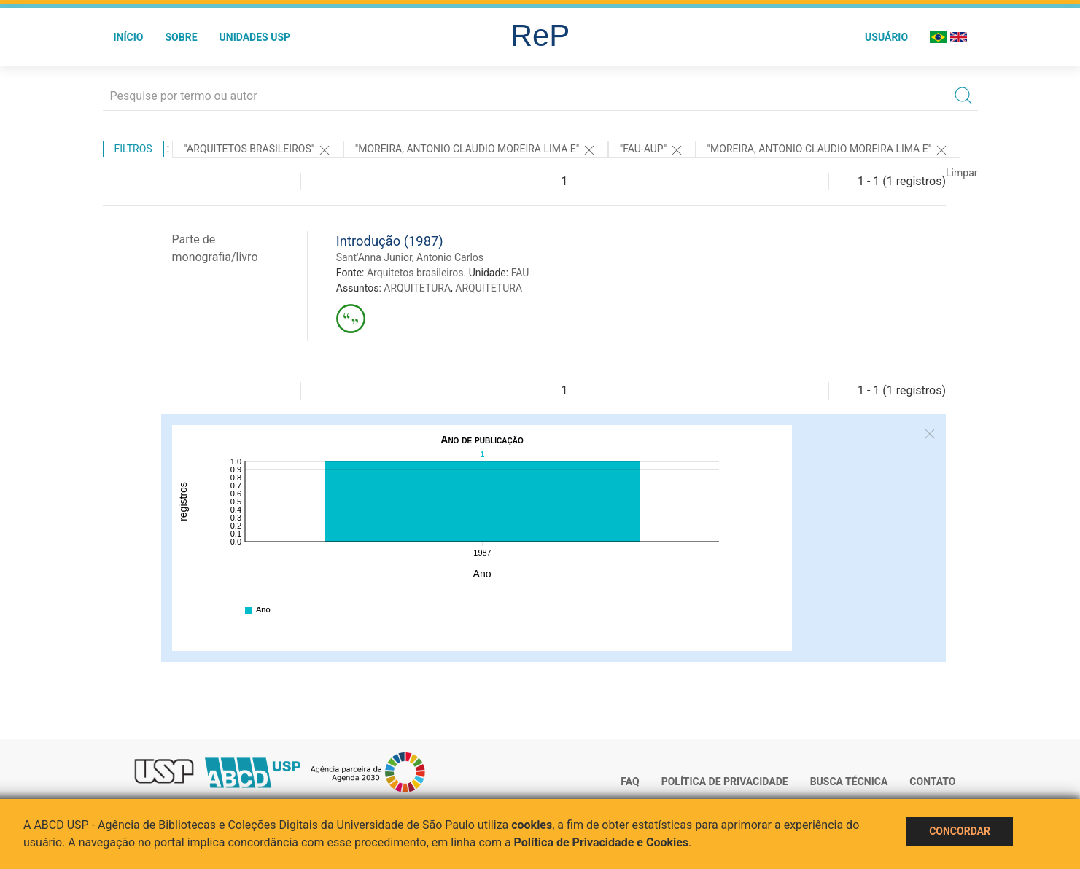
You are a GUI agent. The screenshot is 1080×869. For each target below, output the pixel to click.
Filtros (133, 149)
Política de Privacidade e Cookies (601, 842)
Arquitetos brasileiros (415, 272)
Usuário (886, 37)
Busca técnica (849, 781)
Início (129, 37)
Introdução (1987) (389, 241)
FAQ (630, 781)
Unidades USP (255, 37)
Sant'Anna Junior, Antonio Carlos (409, 257)
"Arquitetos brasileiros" (257, 150)
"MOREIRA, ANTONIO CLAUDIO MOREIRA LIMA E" (476, 150)
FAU (520, 272)
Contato (932, 781)
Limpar (961, 173)
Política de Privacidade (724, 781)
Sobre (181, 37)
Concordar (959, 831)
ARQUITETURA (417, 288)
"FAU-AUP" (652, 150)
